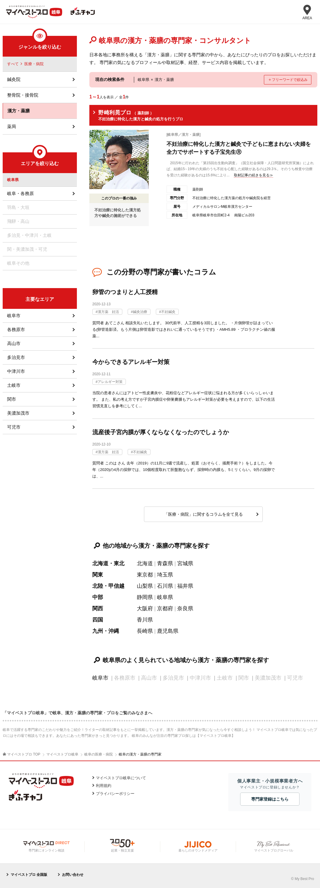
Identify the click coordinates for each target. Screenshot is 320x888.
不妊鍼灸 (168, 312)
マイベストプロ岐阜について (121, 778)
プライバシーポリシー (115, 793)
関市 (11, 399)
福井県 (185, 586)
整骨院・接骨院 (22, 95)
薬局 (11, 126)
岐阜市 (100, 678)
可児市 (13, 426)
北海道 (145, 563)
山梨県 (145, 586)
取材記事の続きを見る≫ (253, 175)
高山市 (13, 343)
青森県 (165, 563)
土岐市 (13, 385)
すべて (13, 64)
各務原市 (16, 329)
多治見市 (16, 357)
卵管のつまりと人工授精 (125, 292)
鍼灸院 (13, 79)
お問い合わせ (72, 875)
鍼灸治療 (140, 312)
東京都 (145, 575)
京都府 (165, 608)
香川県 (145, 620)
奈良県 (185, 608)
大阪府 (145, 608)
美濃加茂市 (18, 413)
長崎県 (145, 631)
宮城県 (185, 563)
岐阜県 (165, 597)
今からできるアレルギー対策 (130, 362)
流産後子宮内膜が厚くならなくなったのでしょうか (160, 432)
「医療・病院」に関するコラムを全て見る (203, 514)
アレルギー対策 (110, 382)
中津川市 (16, 371)
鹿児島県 (167, 631)
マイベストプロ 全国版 (29, 875)
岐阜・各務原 (20, 193)
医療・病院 (34, 64)
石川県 (165, 586)
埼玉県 (165, 575)
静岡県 (145, 597)
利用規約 (103, 785)
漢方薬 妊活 (108, 312)
